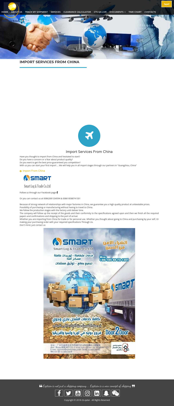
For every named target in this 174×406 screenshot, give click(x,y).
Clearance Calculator (77, 11)
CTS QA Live (100, 11)
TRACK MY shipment (36, 11)
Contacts (150, 11)
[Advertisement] (89, 98)
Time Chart (135, 11)
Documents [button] (118, 11)
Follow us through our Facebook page (39, 192)
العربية (166, 4)
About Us (16, 11)
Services (56, 11)
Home (4, 11)
